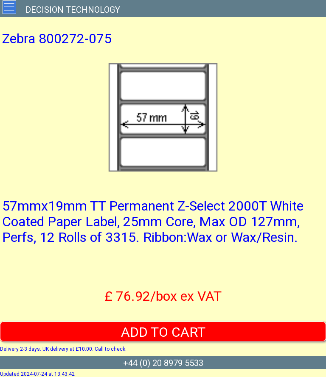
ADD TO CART (163, 332)
